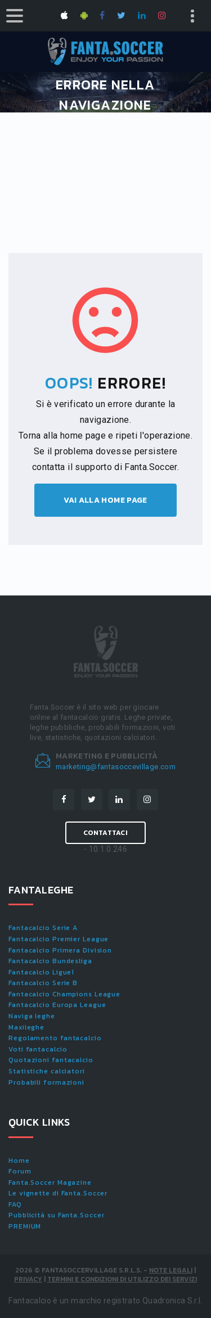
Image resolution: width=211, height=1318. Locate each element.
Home (19, 1160)
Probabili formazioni (46, 1082)
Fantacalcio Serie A (43, 928)
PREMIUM (24, 1226)
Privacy (28, 1279)
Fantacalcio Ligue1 (41, 972)
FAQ (15, 1204)
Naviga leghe (31, 1016)
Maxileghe (26, 1027)
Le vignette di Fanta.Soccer (57, 1193)
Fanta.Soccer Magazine (50, 1182)
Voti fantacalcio (37, 1049)
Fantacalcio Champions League (64, 994)
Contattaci (105, 833)
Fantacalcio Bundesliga (50, 961)
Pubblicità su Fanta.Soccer (56, 1215)
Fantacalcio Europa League (57, 1005)
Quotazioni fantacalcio (50, 1060)
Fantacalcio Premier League (58, 939)
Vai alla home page (105, 500)
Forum (20, 1171)
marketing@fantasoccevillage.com (116, 766)
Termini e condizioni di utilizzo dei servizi (122, 1279)
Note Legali (170, 1270)
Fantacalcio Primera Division (60, 950)
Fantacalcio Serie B (43, 983)
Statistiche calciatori (46, 1071)
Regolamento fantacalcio (55, 1038)
